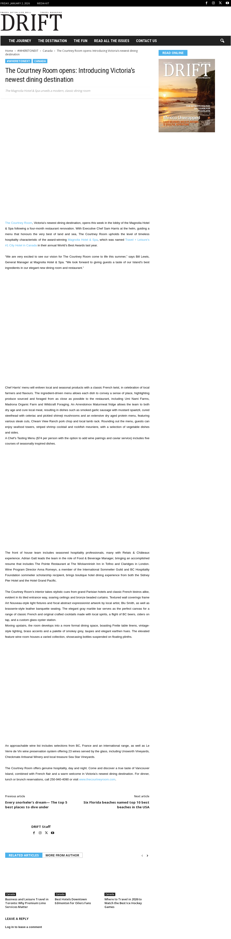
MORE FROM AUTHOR (62, 855)
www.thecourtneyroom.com (97, 779)
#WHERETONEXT (27, 51)
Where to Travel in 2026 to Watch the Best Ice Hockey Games (123, 903)
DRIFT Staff (41, 826)
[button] (222, 41)
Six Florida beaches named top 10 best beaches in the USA (116, 804)
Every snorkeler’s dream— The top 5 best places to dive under (36, 804)
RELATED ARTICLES (24, 855)
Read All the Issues (111, 40)
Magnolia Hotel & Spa (83, 239)
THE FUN (80, 40)
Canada (48, 51)
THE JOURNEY (20, 40)
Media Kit (43, 3)
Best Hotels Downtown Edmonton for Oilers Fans (73, 901)
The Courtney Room (18, 223)
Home (9, 51)
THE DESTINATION (52, 40)
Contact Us (146, 40)
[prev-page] (142, 855)
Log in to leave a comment (23, 927)
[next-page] (147, 855)
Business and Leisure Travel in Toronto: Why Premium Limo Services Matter (27, 903)
